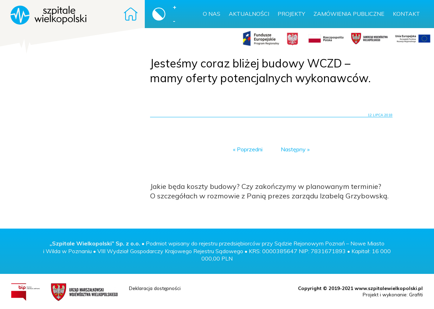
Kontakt (406, 13)
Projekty (291, 13)
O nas (211, 13)
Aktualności (249, 13)
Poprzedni (250, 149)
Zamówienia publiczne (348, 13)
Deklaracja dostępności (155, 288)
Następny (293, 149)
